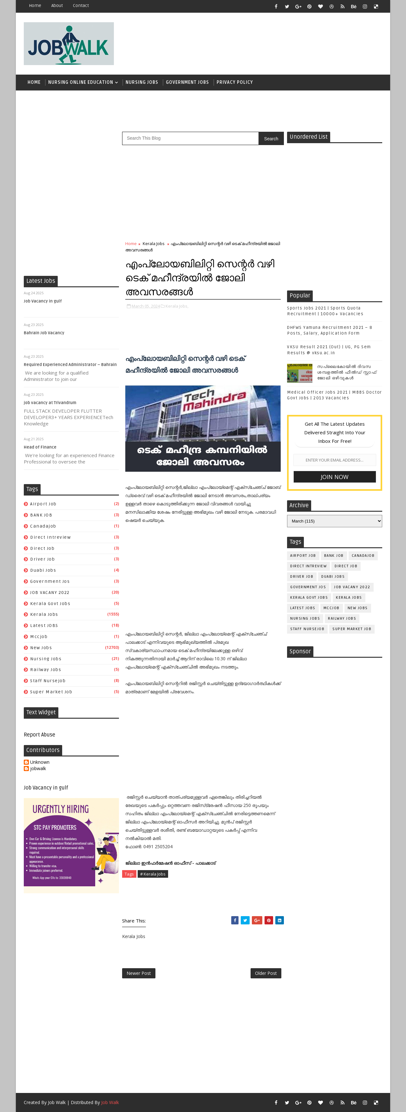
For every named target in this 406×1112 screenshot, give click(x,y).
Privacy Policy (235, 82)
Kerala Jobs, (177, 306)
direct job (42, 548)
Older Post (266, 973)
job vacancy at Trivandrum (50, 402)
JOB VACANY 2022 (50, 592)
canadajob (43, 526)
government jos (50, 581)
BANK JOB (41, 515)
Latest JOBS (44, 625)
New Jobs (41, 647)
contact (81, 5)
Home (35, 5)
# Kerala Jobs (153, 874)
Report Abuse (39, 735)
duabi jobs (43, 570)
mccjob (39, 636)
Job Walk (57, 1102)
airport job (43, 504)
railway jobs (45, 669)
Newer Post (139, 973)
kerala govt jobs (50, 603)
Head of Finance (40, 447)
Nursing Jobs (142, 82)
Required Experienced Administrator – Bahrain (70, 364)
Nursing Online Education (80, 82)
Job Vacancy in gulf (43, 301)
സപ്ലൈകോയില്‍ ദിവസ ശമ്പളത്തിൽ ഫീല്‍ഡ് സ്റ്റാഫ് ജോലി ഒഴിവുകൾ (347, 372)
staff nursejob (48, 680)
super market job (51, 692)
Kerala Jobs (44, 614)
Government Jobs (187, 82)
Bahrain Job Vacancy (44, 333)
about (57, 5)
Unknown (39, 762)
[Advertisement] (266, 40)
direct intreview (50, 537)
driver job (42, 559)
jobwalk (38, 768)
